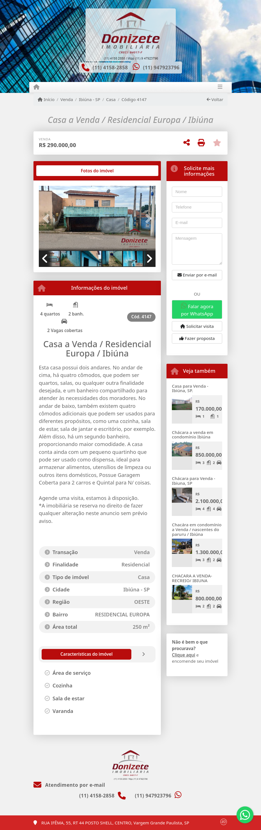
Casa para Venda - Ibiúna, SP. (190, 388)
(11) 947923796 (161, 67)
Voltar (215, 99)
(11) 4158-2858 (110, 67)
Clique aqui (183, 655)
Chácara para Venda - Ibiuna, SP (193, 480)
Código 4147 (134, 99)
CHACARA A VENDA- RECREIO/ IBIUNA (192, 578)
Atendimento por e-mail (69, 785)
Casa (111, 99)
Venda (66, 99)
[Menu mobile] (36, 87)
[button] (47, 219)
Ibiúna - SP (89, 99)
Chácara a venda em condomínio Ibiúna (192, 434)
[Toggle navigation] (220, 87)
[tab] (57, 170)
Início (46, 99)
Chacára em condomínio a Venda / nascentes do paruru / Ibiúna (196, 529)
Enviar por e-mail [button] (197, 275)
